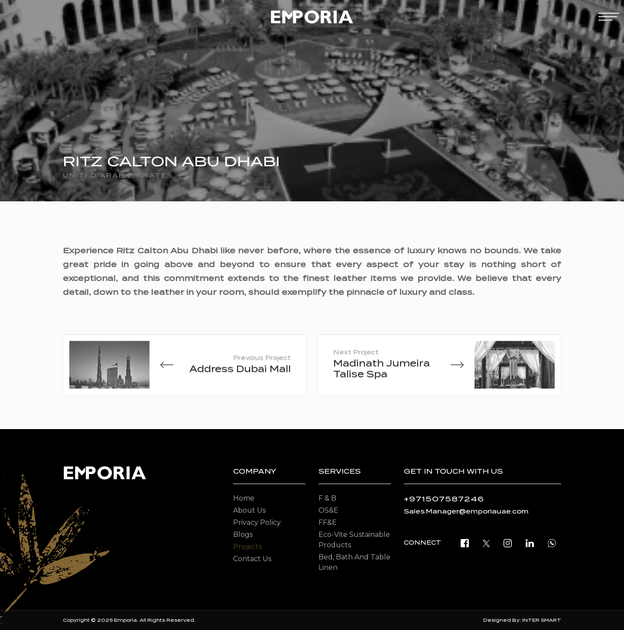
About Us (249, 510)
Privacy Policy (257, 522)
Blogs (243, 534)
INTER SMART (541, 620)
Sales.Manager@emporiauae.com (466, 511)
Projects (247, 547)
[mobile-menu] (608, 16)
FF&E (327, 522)
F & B (327, 498)
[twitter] (486, 543)
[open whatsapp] (552, 543)
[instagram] (508, 543)
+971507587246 (444, 499)
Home (243, 498)
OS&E (328, 510)
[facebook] (465, 543)
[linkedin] (530, 543)
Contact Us (252, 559)
